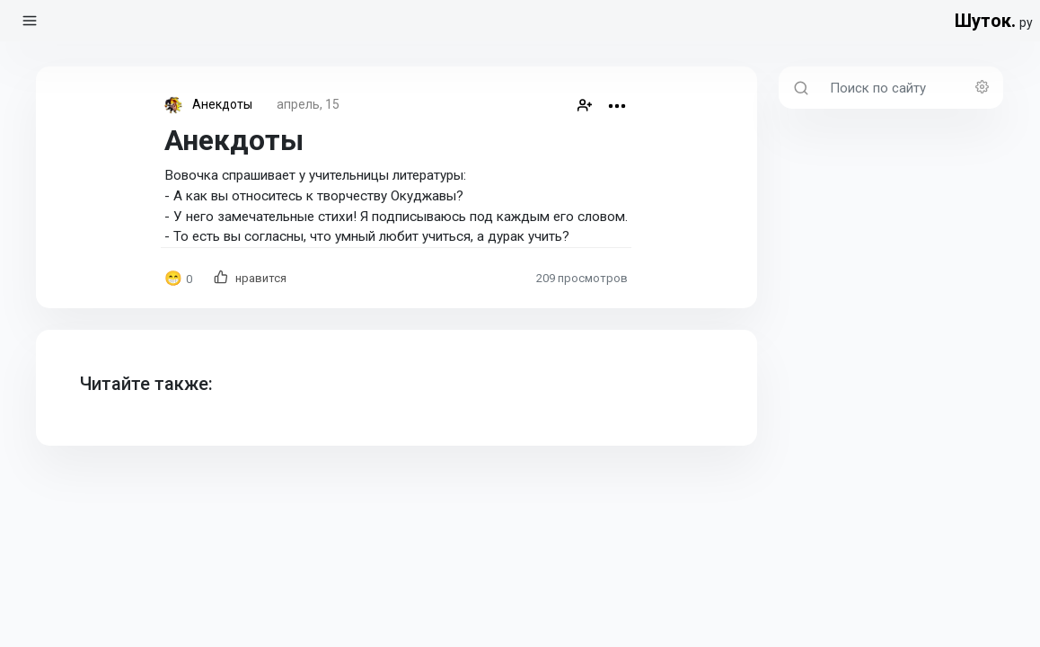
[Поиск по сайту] (911, 87)
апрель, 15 (308, 104)
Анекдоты (222, 104)
